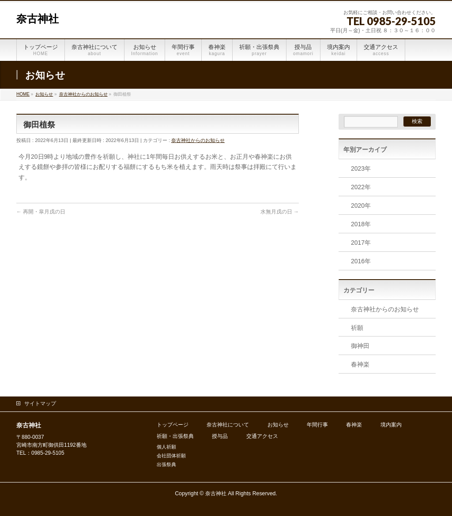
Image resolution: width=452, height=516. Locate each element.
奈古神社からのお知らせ (198, 140)
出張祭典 (166, 464)
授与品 (220, 436)
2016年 (361, 261)
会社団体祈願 (171, 455)
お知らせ (278, 425)
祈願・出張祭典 (175, 436)
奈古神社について (228, 425)
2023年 (361, 168)
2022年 (361, 187)
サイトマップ (40, 403)
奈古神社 (37, 19)
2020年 (361, 205)
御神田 (360, 345)
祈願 (357, 327)
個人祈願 (166, 446)
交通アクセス (262, 436)
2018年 (361, 224)
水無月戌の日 (279, 212)
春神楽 (360, 364)
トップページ (172, 425)
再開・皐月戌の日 (40, 212)
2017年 (361, 242)
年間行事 (317, 425)
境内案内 (391, 425)
